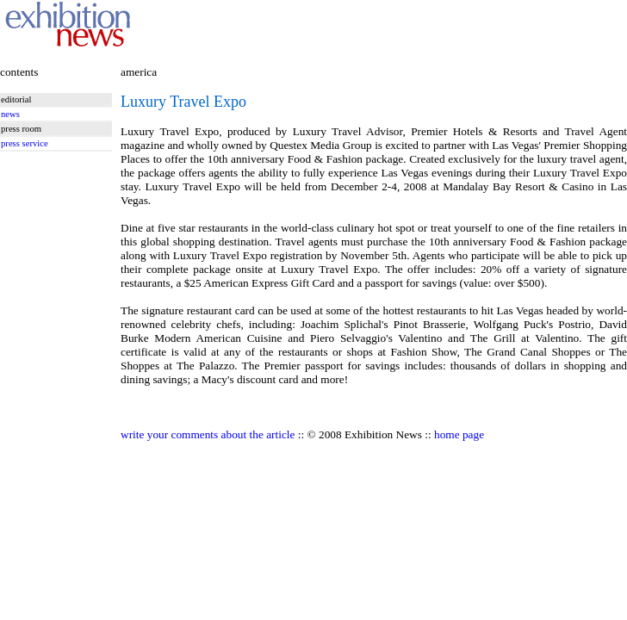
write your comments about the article (208, 434)
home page (459, 434)
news (10, 114)
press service (24, 143)
